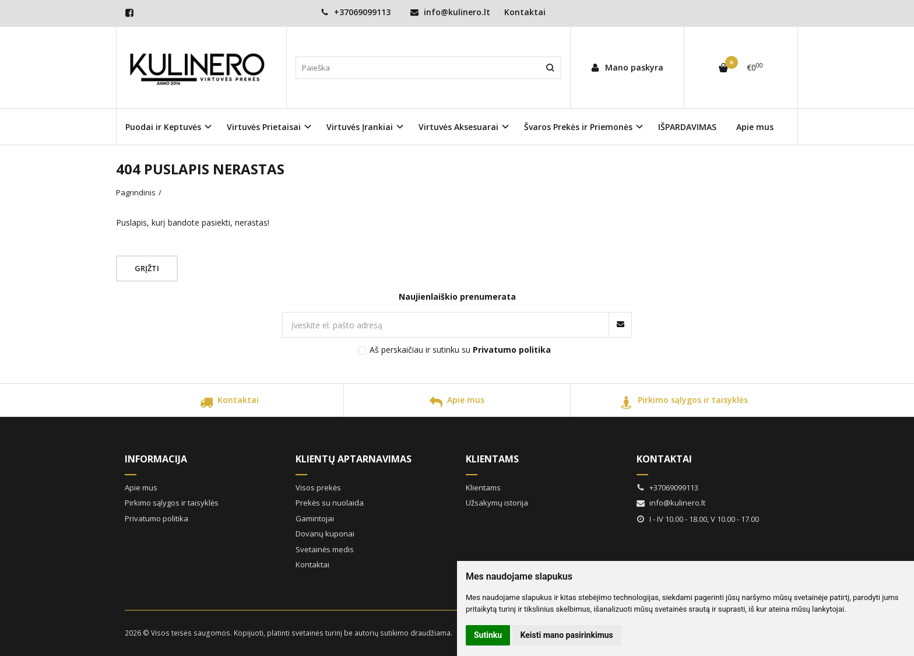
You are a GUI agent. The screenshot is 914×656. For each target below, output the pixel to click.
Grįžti (147, 268)
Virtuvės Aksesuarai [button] (458, 126)
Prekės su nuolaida (330, 502)
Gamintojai (315, 518)
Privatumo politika (156, 518)
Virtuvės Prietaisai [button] (264, 126)
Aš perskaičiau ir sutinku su (460, 349)
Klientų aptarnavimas (354, 458)
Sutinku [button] (488, 635)
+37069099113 (356, 11)
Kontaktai (525, 11)
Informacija (156, 458)
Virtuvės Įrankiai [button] (359, 126)
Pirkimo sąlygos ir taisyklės (684, 404)
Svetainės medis (325, 549)
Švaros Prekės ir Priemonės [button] (578, 126)
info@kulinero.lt (450, 11)
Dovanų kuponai (325, 533)
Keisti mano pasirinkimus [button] (567, 635)
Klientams (492, 458)
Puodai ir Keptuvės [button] (163, 126)
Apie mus (755, 126)
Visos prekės (318, 487)
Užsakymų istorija (497, 502)
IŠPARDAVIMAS (687, 126)
